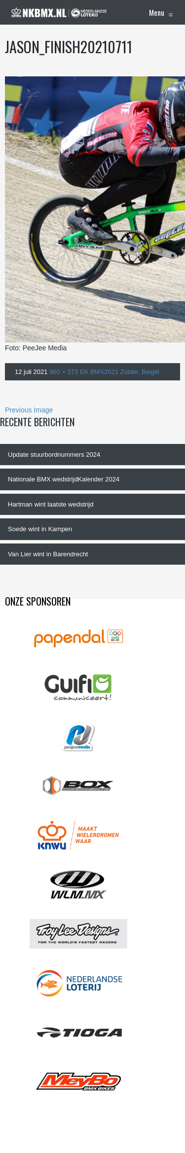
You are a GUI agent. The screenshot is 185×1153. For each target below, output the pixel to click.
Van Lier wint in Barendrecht (48, 554)
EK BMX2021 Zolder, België (119, 371)
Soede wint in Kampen (40, 529)
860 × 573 (63, 371)
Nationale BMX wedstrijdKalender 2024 (63, 479)
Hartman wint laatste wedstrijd (50, 504)
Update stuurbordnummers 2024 (54, 454)
